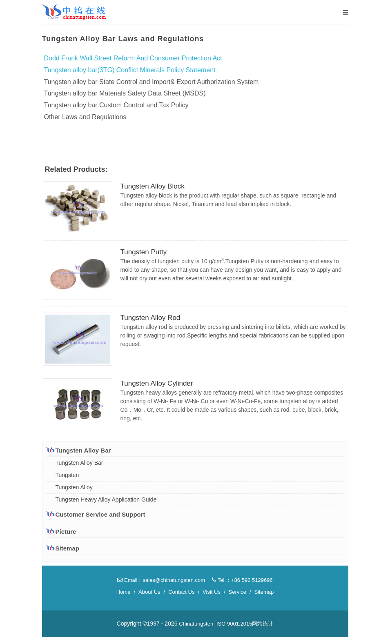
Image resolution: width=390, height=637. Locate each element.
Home (123, 592)
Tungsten (67, 475)
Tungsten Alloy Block (152, 186)
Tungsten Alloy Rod (150, 318)
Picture (61, 531)
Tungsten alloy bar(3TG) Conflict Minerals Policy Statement (130, 70)
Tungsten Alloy (74, 487)
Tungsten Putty (143, 252)
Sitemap (63, 548)
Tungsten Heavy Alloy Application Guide (106, 499)
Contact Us (181, 592)
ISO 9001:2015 (234, 624)
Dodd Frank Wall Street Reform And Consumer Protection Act (133, 58)
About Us (149, 592)
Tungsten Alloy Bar (79, 450)
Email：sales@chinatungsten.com (161, 580)
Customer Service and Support (96, 514)
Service (237, 592)
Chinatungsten (196, 624)
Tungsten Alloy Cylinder (156, 383)
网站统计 (262, 624)
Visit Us (212, 592)
